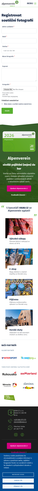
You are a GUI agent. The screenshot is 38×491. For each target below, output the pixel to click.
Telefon (4, 46)
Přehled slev (19, 231)
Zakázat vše (18, 480)
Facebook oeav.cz (22, 434)
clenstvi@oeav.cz (20, 422)
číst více (19, 262)
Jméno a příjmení (7, 27)
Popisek (5, 66)
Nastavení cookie (18, 474)
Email (4, 36)
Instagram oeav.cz (15, 434)
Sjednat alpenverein (19, 446)
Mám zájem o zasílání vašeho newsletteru (18, 104)
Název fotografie (8, 56)
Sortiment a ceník (19, 292)
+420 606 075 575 (20, 420)
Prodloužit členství (19, 195)
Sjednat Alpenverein (19, 188)
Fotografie (5, 84)
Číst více (19, 322)
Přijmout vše (18, 486)
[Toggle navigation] (31, 3)
